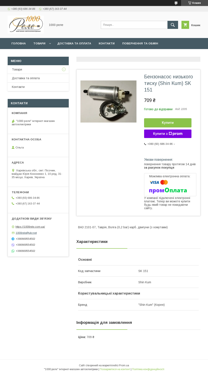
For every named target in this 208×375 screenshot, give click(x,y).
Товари (39, 43)
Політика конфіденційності (148, 369)
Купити (168, 122)
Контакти (107, 43)
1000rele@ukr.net (26, 232)
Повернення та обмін (140, 43)
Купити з (167, 134)
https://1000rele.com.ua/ (30, 226)
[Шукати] (172, 25)
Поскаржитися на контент (115, 369)
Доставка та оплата (74, 43)
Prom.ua (124, 365)
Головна (18, 43)
